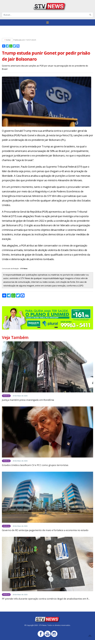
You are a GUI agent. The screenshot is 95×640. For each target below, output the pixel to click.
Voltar (7, 40)
